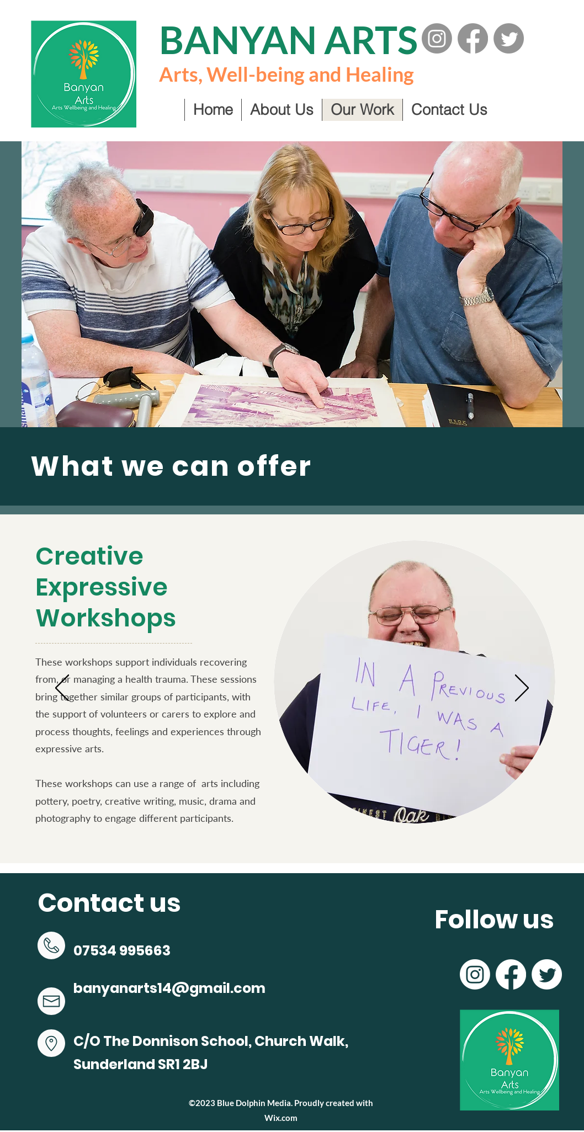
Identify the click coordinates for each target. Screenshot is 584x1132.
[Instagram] (437, 38)
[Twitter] (508, 38)
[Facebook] (473, 38)
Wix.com (281, 1118)
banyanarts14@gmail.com (169, 988)
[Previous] (62, 688)
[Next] (522, 688)
